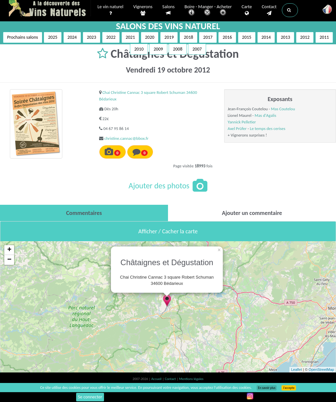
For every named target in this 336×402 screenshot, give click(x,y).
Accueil (156, 379)
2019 (169, 37)
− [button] (9, 260)
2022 (111, 37)
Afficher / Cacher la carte (168, 231)
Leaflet (296, 369)
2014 (266, 37)
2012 (304, 37)
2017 (207, 37)
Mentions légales (191, 379)
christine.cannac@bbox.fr (126, 138)
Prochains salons (22, 37)
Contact (269, 10)
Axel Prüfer (237, 128)
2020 (149, 37)
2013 (285, 37)
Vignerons (143, 10)
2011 (324, 37)
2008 (177, 49)
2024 (72, 37)
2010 (138, 49)
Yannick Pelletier (242, 121)
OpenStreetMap (321, 369)
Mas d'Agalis (265, 115)
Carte (247, 10)
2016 (227, 37)
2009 (158, 49)
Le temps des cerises (267, 128)
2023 (91, 37)
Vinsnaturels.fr (50, 9)
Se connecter (90, 397)
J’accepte (288, 388)
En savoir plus (266, 388)
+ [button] (9, 250)
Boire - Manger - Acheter (208, 10)
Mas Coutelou (283, 108)
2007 (196, 49)
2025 (52, 37)
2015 (246, 37)
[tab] (84, 213)
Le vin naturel (110, 10)
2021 (130, 37)
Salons (168, 10)
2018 (188, 37)
